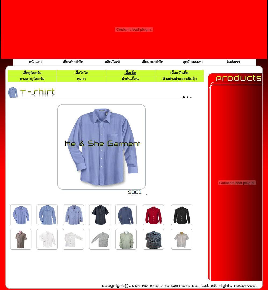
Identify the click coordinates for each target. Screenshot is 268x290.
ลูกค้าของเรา (192, 62)
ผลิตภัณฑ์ (112, 62)
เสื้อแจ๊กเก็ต (179, 73)
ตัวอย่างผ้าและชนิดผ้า (179, 79)
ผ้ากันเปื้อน (130, 79)
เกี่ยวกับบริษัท (73, 62)
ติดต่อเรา (233, 62)
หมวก (81, 79)
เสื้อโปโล (81, 73)
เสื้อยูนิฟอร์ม (32, 73)
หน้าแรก (35, 62)
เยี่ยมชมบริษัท (152, 62)
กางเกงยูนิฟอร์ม (32, 79)
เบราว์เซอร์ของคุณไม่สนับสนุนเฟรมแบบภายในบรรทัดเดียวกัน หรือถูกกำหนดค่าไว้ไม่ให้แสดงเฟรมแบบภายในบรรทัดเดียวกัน (106, 178)
